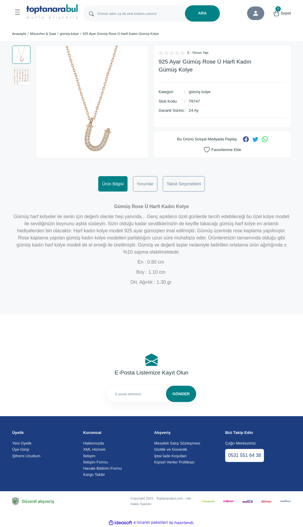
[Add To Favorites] (223, 150)
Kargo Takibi (94, 474)
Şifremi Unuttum (26, 456)
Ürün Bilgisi (113, 183)
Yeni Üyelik (21, 443)
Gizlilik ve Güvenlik (170, 449)
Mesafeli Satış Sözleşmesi (177, 443)
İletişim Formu (95, 462)
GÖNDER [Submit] (181, 394)
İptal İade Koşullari (170, 456)
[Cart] (282, 13)
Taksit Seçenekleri (184, 183)
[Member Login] (255, 13)
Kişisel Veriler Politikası (174, 462)
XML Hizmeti (94, 449)
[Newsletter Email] (151, 394)
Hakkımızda (93, 443)
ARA (202, 13)
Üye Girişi (20, 449)
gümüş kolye (200, 92)
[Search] (151, 13)
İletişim (89, 456)
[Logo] (52, 12)
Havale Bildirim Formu (102, 468)
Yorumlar (145, 183)
